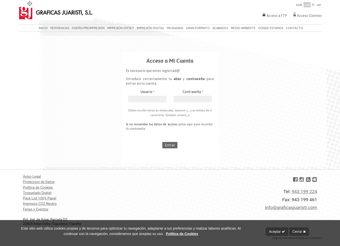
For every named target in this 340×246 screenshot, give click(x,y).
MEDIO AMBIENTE (243, 28)
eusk (299, 5)
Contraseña (193, 92)
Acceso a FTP (274, 14)
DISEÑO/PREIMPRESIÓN (88, 28)
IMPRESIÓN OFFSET (120, 28)
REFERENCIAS (59, 28)
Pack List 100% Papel (39, 198)
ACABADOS (220, 28)
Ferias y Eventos (35, 209)
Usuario (147, 92)
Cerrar (299, 232)
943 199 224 (304, 191)
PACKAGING (175, 28)
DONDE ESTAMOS (270, 28)
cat (319, 5)
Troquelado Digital (37, 193)
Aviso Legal (32, 177)
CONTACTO (294, 28)
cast (307, 5)
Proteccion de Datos (39, 182)
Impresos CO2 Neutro (40, 204)
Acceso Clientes (307, 14)
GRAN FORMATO (198, 28)
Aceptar (277, 232)
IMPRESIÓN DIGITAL (150, 28)
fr (313, 5)
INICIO (43, 28)
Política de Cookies (38, 188)
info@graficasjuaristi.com (291, 207)
